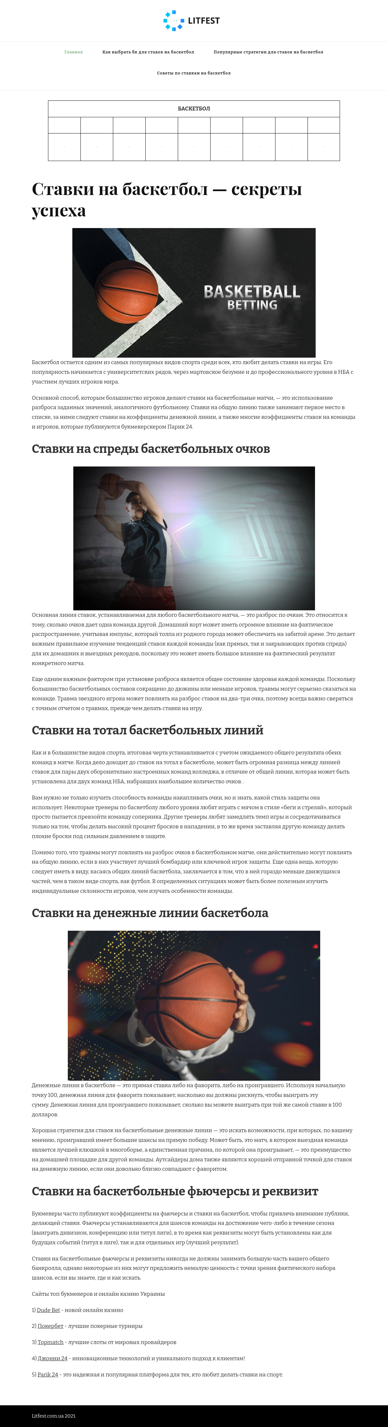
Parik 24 (48, 1374)
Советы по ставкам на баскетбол (194, 73)
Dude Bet (48, 1310)
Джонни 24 (53, 1358)
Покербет (51, 1326)
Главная (74, 52)
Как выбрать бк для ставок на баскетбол (148, 52)
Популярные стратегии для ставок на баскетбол (268, 52)
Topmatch (50, 1342)
